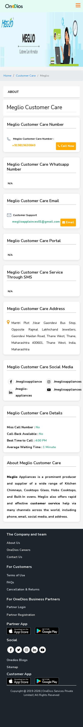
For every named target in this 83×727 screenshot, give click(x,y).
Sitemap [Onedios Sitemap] (12, 667)
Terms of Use (16, 575)
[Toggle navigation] (78, 5)
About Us (13, 543)
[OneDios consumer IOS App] (20, 680)
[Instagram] (63, 382)
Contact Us (14, 557)
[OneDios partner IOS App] (20, 630)
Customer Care (26, 76)
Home (7, 76)
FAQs (10, 582)
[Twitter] (18, 650)
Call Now (66, 146)
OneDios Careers (18, 550)
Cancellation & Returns (23, 590)
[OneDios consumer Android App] (47, 680)
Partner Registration (21, 615)
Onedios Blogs (17, 660)
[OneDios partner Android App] (47, 630)
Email (68, 222)
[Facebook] (24, 382)
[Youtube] (63, 390)
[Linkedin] (21, 392)
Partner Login (16, 607)
